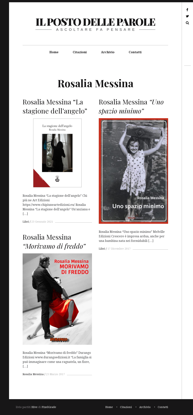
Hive (34, 407)
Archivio (107, 52)
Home (53, 52)
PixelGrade (49, 407)
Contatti (135, 52)
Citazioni (80, 52)
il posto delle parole (95, 21)
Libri (26, 221)
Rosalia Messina (33, 374)
